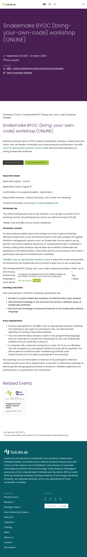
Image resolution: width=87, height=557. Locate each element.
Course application (36, 162)
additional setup (52, 348)
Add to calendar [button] (11, 60)
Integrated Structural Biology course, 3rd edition (13, 406)
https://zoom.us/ (17, 354)
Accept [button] (36, 280)
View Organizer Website (19, 72)
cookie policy (56, 276)
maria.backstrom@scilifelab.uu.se (54, 435)
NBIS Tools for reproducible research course (28, 259)
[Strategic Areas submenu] (20, 507)
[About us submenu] (14, 537)
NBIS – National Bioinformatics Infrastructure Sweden (35, 68)
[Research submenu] (14, 502)
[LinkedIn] (47, 499)
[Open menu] (83, 4)
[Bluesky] (52, 499)
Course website (13, 162)
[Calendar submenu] (14, 522)
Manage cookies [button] (25, 280)
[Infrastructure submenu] (18, 497)
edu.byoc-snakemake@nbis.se (42, 203)
